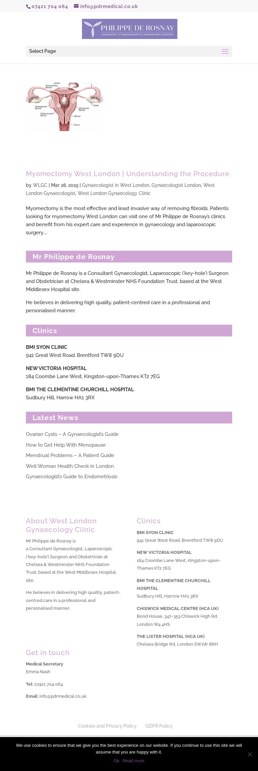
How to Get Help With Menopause (66, 445)
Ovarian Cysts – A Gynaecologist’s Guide (72, 434)
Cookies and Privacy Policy (107, 726)
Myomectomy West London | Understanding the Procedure (127, 174)
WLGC (40, 185)
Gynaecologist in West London (115, 185)
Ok (117, 760)
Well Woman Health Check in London (70, 466)
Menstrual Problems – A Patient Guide (70, 455)
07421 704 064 (48, 684)
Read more (133, 760)
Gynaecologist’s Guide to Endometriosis (71, 477)
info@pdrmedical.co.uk (62, 696)
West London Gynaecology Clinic (114, 193)
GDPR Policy (159, 726)
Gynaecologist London (176, 185)
